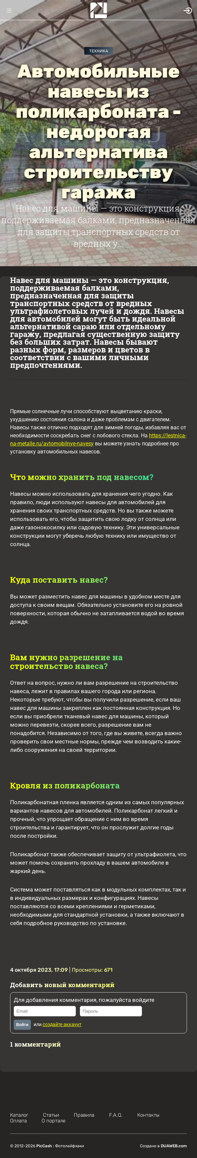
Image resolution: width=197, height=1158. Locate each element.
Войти (22, 1024)
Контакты (148, 1115)
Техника (98, 51)
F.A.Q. (115, 1115)
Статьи (51, 1115)
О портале (53, 1121)
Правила (84, 1115)
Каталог (19, 1115)
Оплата (18, 1121)
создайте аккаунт (62, 1024)
